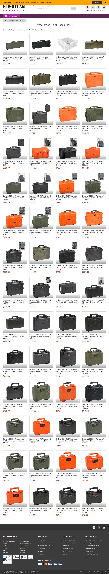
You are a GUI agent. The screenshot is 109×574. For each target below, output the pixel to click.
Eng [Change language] (93, 7)
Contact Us (66, 545)
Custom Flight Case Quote (46, 545)
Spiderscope (28, 572)
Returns (65, 554)
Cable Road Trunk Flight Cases (94, 540)
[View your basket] (104, 7)
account (88, 10)
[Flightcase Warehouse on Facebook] (94, 527)
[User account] (87, 7)
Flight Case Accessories (92, 545)
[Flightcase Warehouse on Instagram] (99, 527)
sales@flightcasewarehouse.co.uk (72, 543)
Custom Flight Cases (45, 548)
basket (103, 10)
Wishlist (42, 551)
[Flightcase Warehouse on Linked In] (104, 527)
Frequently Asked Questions (47, 543)
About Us (42, 540)
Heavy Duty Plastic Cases (92, 554)
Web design (6, 572)
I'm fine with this (97, 2)
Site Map (42, 554)
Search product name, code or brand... (44, 6)
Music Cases (89, 551)
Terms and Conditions (8, 571)
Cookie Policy (34, 571)
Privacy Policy (22, 571)
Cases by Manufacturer (92, 543)
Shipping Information (68, 551)
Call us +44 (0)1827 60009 (69, 540)
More (87, 556)
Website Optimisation (17, 572)
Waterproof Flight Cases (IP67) (17, 20)
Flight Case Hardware (91, 548)
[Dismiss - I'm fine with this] (105, 2)
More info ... (50, 2)
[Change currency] (98, 7)
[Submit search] (73, 8)
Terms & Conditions (68, 548)
